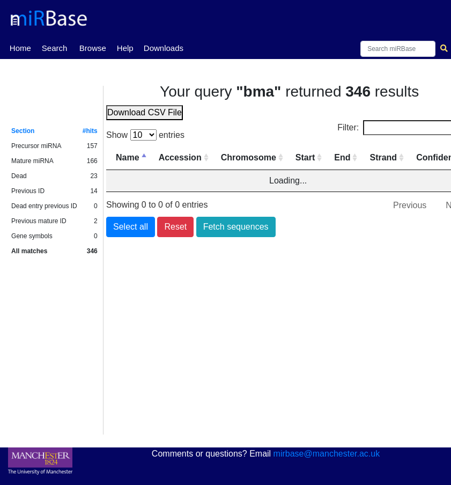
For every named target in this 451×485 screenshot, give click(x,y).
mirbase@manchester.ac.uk (326, 453)
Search (55, 48)
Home (20, 47)
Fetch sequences (236, 226)
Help (125, 48)
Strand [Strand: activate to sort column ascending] (383, 157)
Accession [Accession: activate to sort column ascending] (180, 157)
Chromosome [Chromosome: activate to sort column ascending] (248, 157)
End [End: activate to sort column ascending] (342, 157)
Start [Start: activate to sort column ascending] (305, 157)
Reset (175, 226)
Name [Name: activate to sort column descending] (127, 157)
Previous (409, 205)
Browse (92, 48)
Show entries (145, 135)
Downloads (163, 48)
